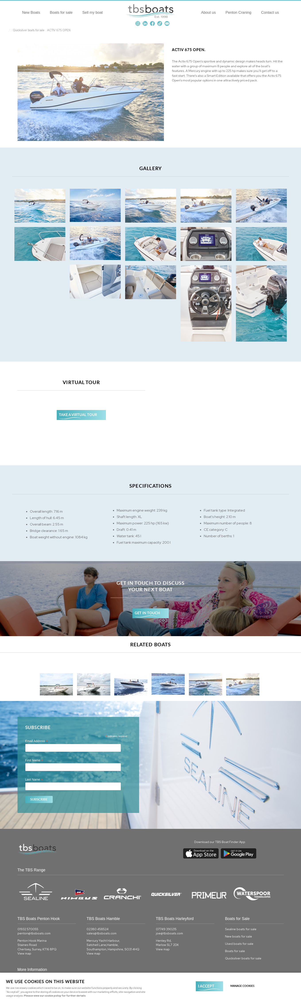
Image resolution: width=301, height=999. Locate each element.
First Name (34, 760)
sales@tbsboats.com (102, 933)
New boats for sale (238, 936)
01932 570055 (27, 929)
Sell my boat (92, 12)
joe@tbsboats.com (169, 933)
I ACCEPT (206, 986)
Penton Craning (238, 12)
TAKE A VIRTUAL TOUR (78, 414)
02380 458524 (98, 929)
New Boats (31, 12)
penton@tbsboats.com (33, 933)
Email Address (36, 741)
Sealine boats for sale (240, 929)
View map (24, 953)
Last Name (34, 780)
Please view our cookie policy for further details (55, 995)
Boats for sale (61, 12)
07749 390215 (166, 929)
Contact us (270, 12)
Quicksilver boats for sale (29, 30)
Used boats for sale (239, 944)
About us (208, 12)
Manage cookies (242, 986)
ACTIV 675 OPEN (58, 30)
